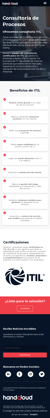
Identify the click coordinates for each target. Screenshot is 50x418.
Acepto (34, 415)
